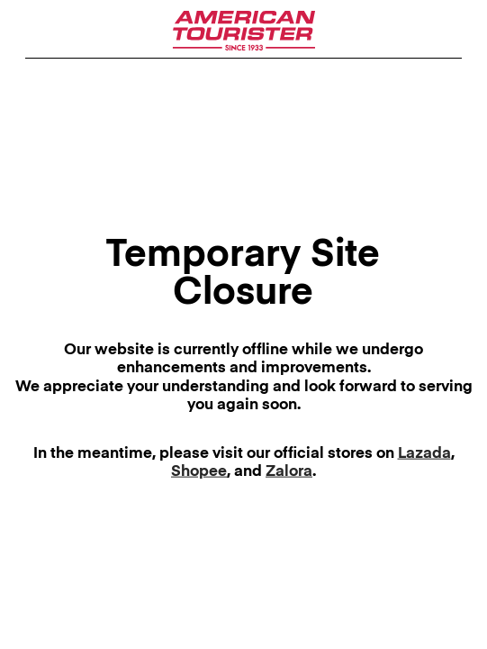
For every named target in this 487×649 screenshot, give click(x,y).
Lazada (424, 454)
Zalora (289, 472)
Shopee (199, 472)
